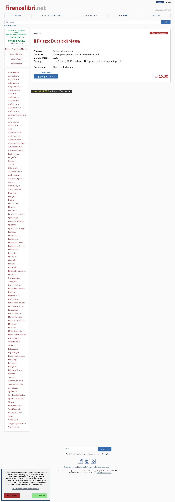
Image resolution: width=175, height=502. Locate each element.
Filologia (12, 257)
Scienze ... (12, 377)
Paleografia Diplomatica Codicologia (13, 349)
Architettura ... (14, 101)
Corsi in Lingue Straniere (15, 179)
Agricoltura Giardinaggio (14, 79)
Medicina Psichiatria (17, 320)
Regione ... (12, 363)
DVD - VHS (13, 203)
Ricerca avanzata (10, 26)
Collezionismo (14, 175)
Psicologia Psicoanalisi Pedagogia (13, 359)
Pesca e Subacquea (16, 356)
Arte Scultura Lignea (14, 125)
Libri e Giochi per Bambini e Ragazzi (16, 306)
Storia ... (11, 402)
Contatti (155, 16)
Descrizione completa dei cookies (25, 489)
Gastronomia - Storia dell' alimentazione (14, 278)
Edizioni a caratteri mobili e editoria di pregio (17, 214)
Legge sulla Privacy (85, 467)
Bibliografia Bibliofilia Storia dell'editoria (15, 154)
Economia (12, 211)
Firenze (11, 264)
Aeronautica (13, 72)
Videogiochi (13, 427)
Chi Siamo (124, 16)
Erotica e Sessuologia (13, 232)
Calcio (11, 164)
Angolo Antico (14, 86)
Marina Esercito (15, 313)
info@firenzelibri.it (104, 473)
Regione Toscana (159, 33)
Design (11, 196)
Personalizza (12, 496)
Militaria (12, 328)
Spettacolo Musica (16, 395)
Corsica (11, 182)
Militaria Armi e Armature (15, 331)
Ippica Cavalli (14, 296)
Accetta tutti (39, 496)
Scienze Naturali (15, 381)
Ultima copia (46, 73)
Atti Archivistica (15, 147)
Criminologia (14, 186)
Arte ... (11, 118)
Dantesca (12, 193)
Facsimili (12, 253)
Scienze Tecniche (15, 384)
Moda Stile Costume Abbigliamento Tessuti (17, 335)
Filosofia (12, 260)
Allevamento (13, 83)
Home (18, 16)
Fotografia (12, 267)
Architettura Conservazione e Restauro (15, 104)
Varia (10, 416)
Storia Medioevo (15, 406)
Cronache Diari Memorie (15, 189)
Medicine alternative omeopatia (13, 324)
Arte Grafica (13, 122)
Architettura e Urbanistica (14, 108)
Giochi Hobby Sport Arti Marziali (16, 285)
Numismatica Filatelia (14, 338)
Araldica (12, 94)
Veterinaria (13, 420)
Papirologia (13, 352)
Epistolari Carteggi (16, 228)
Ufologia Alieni (15, 413)
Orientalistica (14, 342)
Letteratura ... (14, 299)
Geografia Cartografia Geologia (13, 281)
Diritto (11, 200)
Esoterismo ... (14, 235)
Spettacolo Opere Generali (16, 398)
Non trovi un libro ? (52, 16)
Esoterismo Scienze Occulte (17, 246)
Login (157, 10)
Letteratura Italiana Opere (16, 303)
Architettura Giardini (13, 111)
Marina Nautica (15, 317)
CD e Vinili (13, 168)
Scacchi (11, 374)
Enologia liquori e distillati (16, 221)
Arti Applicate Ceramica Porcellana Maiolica (17, 133)
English (168, 2)
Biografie (12, 157)
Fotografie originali (17, 271)
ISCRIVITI (105, 449)
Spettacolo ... (14, 391)
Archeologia (13, 97)
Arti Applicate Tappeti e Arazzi (15, 140)
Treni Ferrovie (14, 409)
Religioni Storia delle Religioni (15, 370)
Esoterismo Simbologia (13, 250)
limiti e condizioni (16, 43)
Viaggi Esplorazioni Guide (17, 423)
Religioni (12, 367)
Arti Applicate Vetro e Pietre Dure (17, 143)
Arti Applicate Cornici (14, 136)
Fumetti (11, 274)
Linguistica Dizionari (13, 310)
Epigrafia (12, 225)
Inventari (12, 292)
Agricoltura (13, 76)
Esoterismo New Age (15, 242)
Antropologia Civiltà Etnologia (15, 90)
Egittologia (13, 218)
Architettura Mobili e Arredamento (17, 115)
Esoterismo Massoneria (13, 239)
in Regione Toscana (51, 91)
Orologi (11, 345)
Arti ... (10, 129)
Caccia (11, 161)
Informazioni (91, 16)
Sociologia (13, 388)
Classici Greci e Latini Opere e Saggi (17, 172)
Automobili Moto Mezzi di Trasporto (16, 150)
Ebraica (11, 207)
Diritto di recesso (70, 467)
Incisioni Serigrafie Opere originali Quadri (16, 289)
